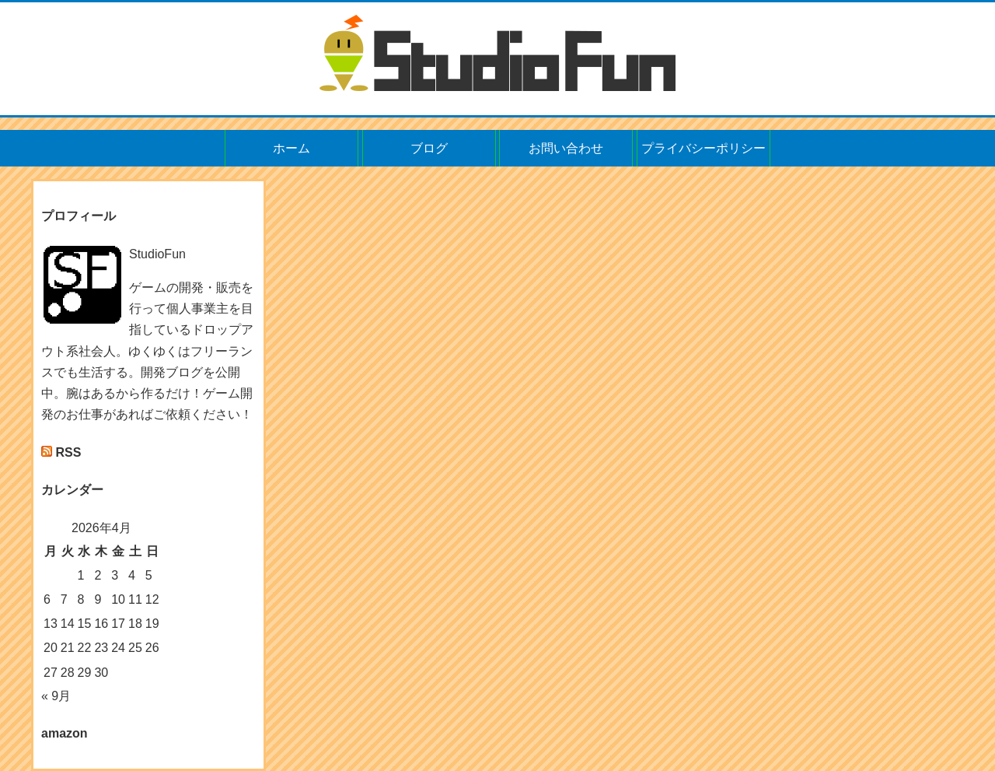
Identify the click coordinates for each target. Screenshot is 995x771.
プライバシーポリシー (703, 148)
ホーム (291, 148)
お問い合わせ (566, 148)
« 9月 (56, 696)
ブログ (429, 148)
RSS (68, 452)
